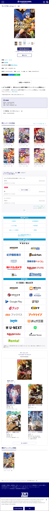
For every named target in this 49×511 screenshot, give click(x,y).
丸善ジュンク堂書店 (13, 230)
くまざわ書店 (14, 225)
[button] (36, 44)
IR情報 (8, 470)
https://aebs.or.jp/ (5, 488)
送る (18, 74)
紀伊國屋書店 (35, 221)
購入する (24, 55)
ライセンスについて (27, 470)
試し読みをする (24, 49)
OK (30, 508)
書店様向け (35, 470)
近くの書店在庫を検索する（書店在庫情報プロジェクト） (24, 235)
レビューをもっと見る (38, 206)
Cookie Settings (18, 508)
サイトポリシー (5, 473)
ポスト (5, 74)
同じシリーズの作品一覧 (39, 123)
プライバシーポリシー (34, 471)
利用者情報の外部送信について (22, 473)
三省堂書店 (35, 225)
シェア (11, 74)
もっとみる (24, 443)
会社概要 (3, 470)
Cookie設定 (12, 473)
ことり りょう (8, 60)
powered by (39, 208)
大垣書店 (14, 221)
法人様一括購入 (42, 470)
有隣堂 (35, 230)
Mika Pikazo (14, 65)
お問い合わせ (25, 471)
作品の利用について (16, 471)
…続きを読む (14, 91)
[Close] (46, 500)
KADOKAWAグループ (6, 471)
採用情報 (13, 470)
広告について (19, 470)
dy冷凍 (6, 62)
